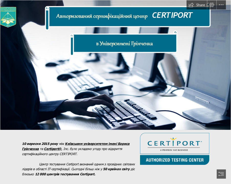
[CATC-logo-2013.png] (174, 149)
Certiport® (53, 149)
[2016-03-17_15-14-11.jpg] (115, 65)
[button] (197, 4)
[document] (115, 92)
